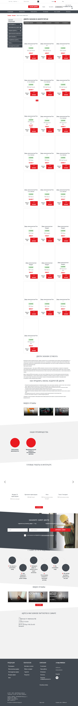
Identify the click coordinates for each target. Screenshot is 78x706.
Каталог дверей (34, 6)
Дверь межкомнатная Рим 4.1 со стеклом (31, 81)
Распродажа (12, 24)
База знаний (57, 11)
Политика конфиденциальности (45, 678)
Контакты (68, 11)
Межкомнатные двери (15, 27)
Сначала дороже (48, 22)
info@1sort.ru (58, 667)
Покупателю (22, 11)
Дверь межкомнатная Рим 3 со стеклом (63, 117)
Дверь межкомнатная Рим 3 (31, 44)
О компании (10, 11)
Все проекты (39, 507)
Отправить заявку (60, 530)
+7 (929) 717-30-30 (68, 7)
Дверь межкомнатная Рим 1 (63, 44)
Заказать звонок (59, 6)
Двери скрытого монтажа (15, 33)
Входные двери (13, 30)
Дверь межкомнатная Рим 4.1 (47, 44)
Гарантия (26, 672)
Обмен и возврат (28, 669)
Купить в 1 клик (27, 57)
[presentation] (5, 482)
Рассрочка (26, 675)
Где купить (51, 6)
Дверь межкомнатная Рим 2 (63, 81)
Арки (10, 43)
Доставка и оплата (28, 666)
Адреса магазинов (59, 669)
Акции (43, 6)
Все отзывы (39, 604)
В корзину (34, 57)
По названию (57, 22)
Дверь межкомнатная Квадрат (47, 227)
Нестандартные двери (14, 46)
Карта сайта (42, 702)
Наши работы (34, 11)
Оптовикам (45, 11)
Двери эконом (13, 36)
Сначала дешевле (39, 22)
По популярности (65, 22)
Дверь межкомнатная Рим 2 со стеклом (47, 81)
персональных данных (47, 535)
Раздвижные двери (14, 40)
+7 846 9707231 (60, 663)
